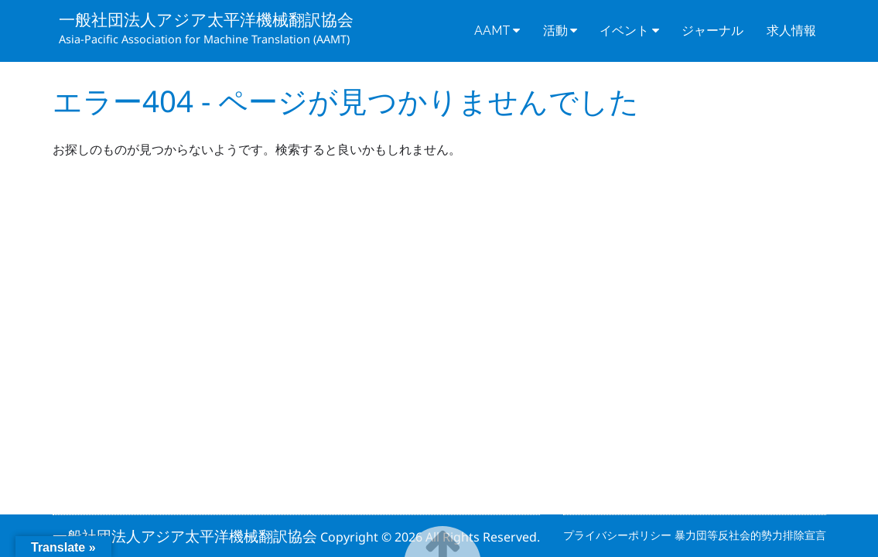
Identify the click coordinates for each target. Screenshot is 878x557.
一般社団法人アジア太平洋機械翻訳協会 (206, 19)
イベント (624, 30)
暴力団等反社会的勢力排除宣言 (750, 535)
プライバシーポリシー (619, 535)
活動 (555, 30)
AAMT (492, 30)
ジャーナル (712, 30)
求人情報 (791, 30)
